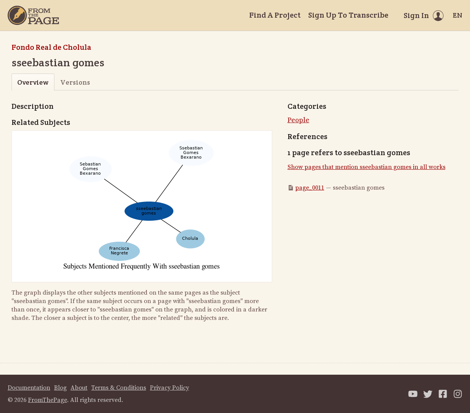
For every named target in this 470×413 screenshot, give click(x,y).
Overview (32, 82)
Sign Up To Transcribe (348, 15)
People (298, 120)
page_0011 (309, 188)
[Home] (33, 15)
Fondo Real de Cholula (51, 47)
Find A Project (275, 15)
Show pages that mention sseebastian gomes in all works (366, 167)
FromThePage (47, 400)
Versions (75, 82)
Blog (60, 388)
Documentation (29, 388)
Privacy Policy (169, 388)
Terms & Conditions (118, 388)
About (79, 388)
